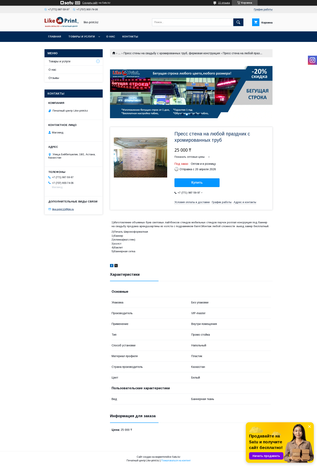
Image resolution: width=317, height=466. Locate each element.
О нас (110, 36)
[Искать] (238, 22)
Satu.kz (176, 456)
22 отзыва (224, 2)
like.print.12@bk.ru (63, 209)
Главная (54, 36)
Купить (197, 182)
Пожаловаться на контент (176, 460)
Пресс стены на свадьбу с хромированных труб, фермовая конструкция (172, 53)
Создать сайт (90, 2)
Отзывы (54, 78)
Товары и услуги (81, 36)
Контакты (130, 36)
